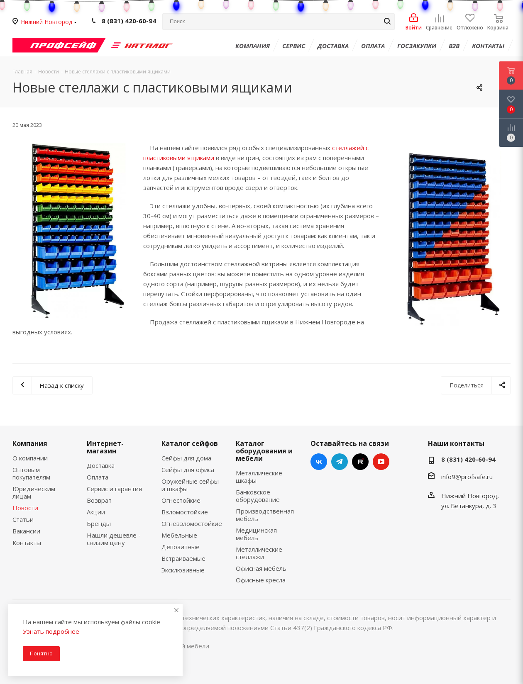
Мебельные (179, 535)
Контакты (26, 542)
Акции (96, 512)
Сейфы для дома (186, 458)
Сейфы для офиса (187, 469)
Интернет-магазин (105, 447)
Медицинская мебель (256, 534)
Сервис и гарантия (114, 488)
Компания (29, 443)
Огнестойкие (180, 500)
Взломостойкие (184, 512)
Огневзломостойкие (191, 523)
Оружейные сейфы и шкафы (190, 485)
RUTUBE (360, 461)
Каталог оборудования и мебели (264, 451)
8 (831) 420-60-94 (129, 21)
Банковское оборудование (258, 496)
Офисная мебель (261, 568)
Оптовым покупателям (31, 473)
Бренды (99, 523)
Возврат (99, 500)
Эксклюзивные (183, 570)
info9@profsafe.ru (467, 476)
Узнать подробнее (51, 631)
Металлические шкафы (259, 476)
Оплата (97, 477)
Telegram (339, 461)
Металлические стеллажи (259, 553)
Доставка (101, 465)
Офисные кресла (261, 580)
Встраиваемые (183, 558)
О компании (30, 458)
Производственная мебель (265, 515)
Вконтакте (318, 461)
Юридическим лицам (33, 492)
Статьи (23, 519)
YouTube (381, 461)
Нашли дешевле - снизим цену (114, 539)
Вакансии (26, 531)
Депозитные (180, 547)
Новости (25, 508)
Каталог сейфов (189, 443)
